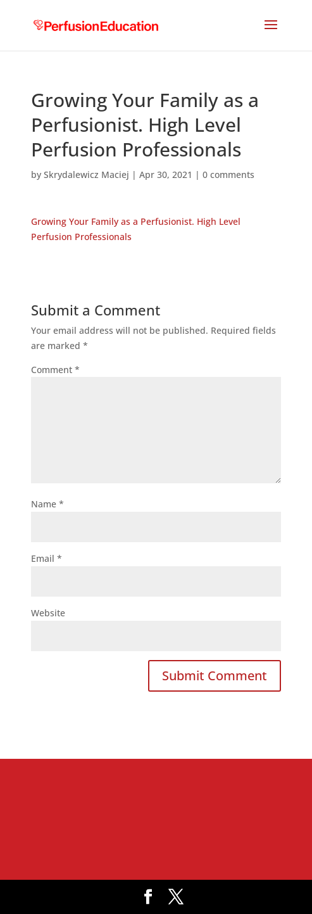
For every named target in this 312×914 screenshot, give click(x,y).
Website (48, 613)
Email (46, 558)
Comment (55, 370)
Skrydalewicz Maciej (86, 174)
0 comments (228, 174)
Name (47, 504)
